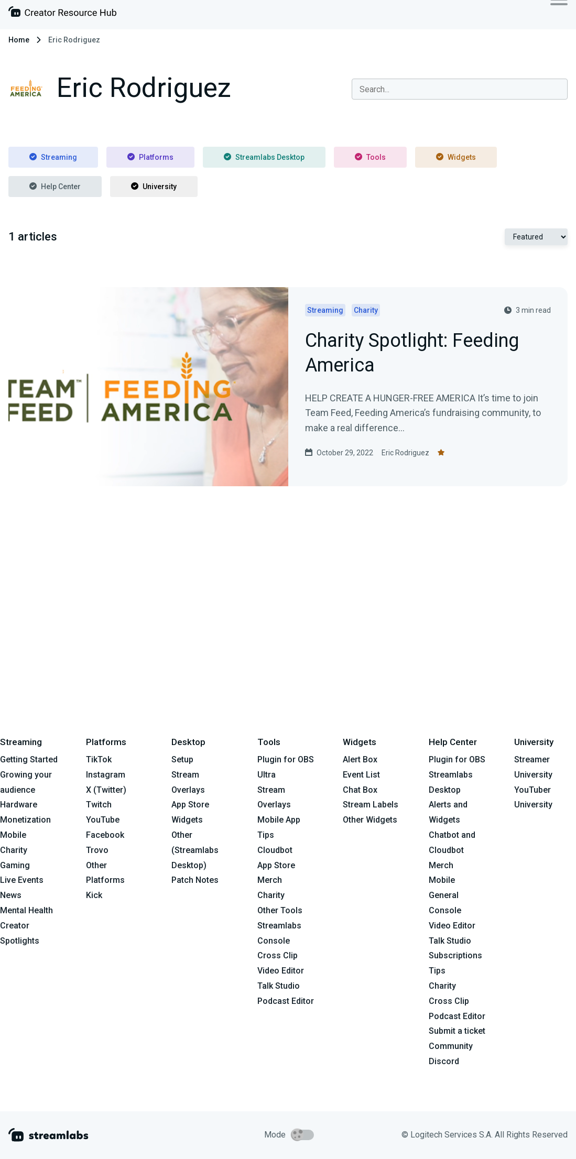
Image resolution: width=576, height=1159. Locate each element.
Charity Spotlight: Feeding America (412, 353)
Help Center (55, 186)
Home (18, 40)
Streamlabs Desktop (264, 157)
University (154, 186)
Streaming (53, 157)
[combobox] (460, 89)
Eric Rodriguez (405, 453)
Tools (370, 157)
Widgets (456, 157)
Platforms (150, 157)
